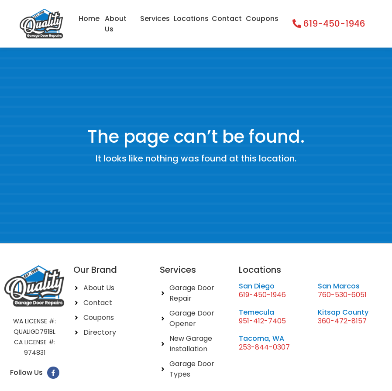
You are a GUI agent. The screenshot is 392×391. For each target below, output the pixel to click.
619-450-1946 (262, 295)
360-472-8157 (342, 321)
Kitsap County (343, 312)
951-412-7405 (262, 321)
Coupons (262, 19)
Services (154, 19)
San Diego (257, 286)
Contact (226, 19)
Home (89, 19)
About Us (116, 24)
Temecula (256, 312)
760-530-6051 (342, 295)
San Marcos (339, 286)
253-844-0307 (264, 347)
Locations (190, 19)
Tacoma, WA (261, 338)
